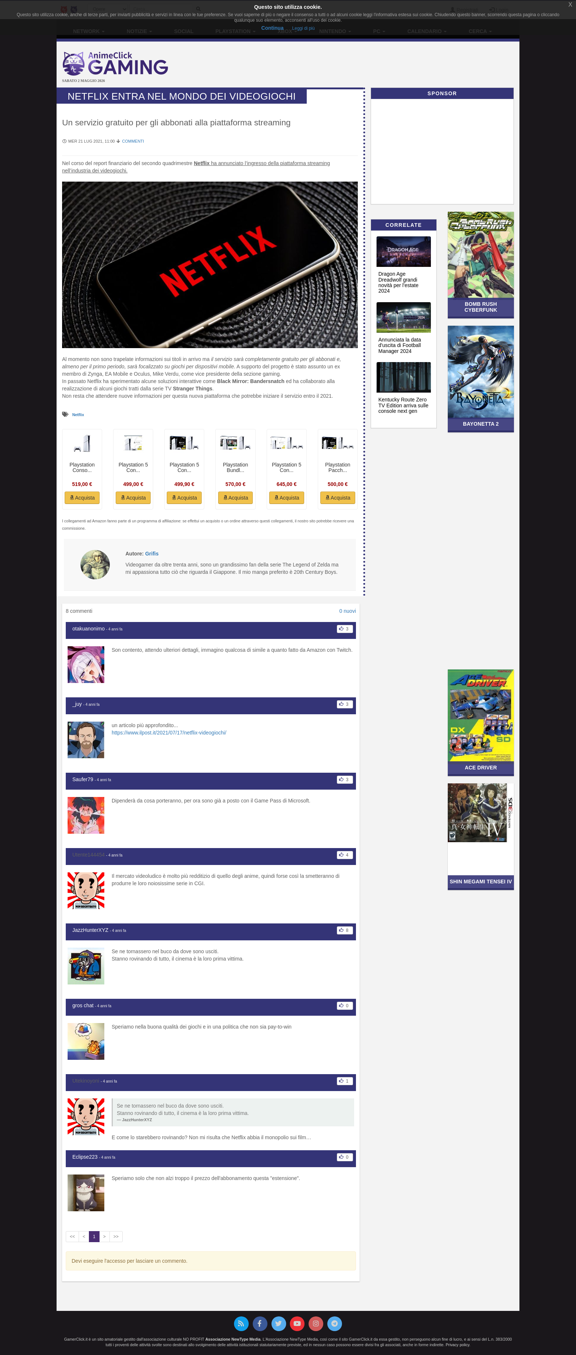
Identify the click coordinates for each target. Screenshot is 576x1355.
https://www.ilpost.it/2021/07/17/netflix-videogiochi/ (169, 733)
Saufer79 (82, 779)
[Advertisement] (365, 65)
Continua (272, 28)
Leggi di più (303, 28)
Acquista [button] (82, 498)
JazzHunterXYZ (90, 930)
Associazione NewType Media (232, 1339)
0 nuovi (347, 611)
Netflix (78, 414)
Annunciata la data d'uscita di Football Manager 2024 (399, 345)
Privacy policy (457, 1345)
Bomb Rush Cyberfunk (480, 306)
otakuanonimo (88, 629)
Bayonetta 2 (480, 424)
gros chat (83, 1005)
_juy (77, 704)
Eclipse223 (85, 1157)
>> (116, 1236)
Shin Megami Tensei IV (481, 881)
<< (72, 1236)
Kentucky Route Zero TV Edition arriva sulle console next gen (403, 405)
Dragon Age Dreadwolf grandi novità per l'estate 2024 (398, 282)
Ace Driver (481, 768)
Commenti (133, 141)
